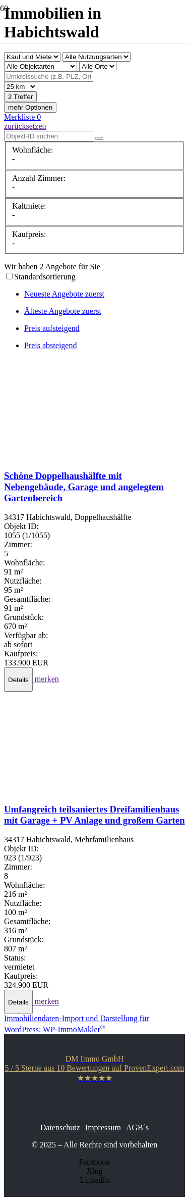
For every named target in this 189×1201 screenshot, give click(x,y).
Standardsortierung (45, 276)
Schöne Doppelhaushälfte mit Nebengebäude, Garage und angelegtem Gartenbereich (84, 486)
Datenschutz (60, 1127)
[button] (19, 679)
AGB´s (137, 1127)
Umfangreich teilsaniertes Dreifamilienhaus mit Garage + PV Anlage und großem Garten (94, 815)
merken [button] (47, 679)
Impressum (103, 1127)
